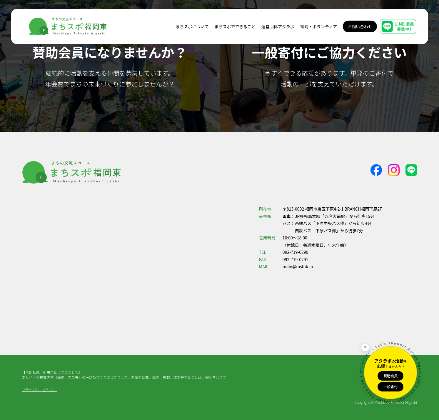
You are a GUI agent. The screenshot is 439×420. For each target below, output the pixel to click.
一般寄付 (390, 386)
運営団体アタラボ (277, 26)
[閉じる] (365, 347)
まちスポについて (192, 26)
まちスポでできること (235, 26)
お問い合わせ (360, 26)
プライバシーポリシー (39, 389)
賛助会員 (390, 375)
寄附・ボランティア (318, 26)
